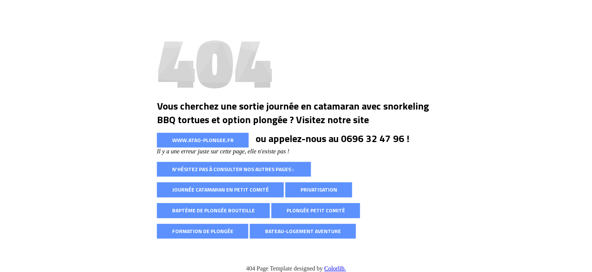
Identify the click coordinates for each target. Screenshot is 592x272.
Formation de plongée (202, 231)
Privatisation (319, 190)
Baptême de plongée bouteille (213, 210)
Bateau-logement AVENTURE (303, 231)
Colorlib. (335, 268)
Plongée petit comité (316, 210)
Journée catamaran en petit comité (220, 190)
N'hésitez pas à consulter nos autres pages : (234, 169)
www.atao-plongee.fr (203, 140)
